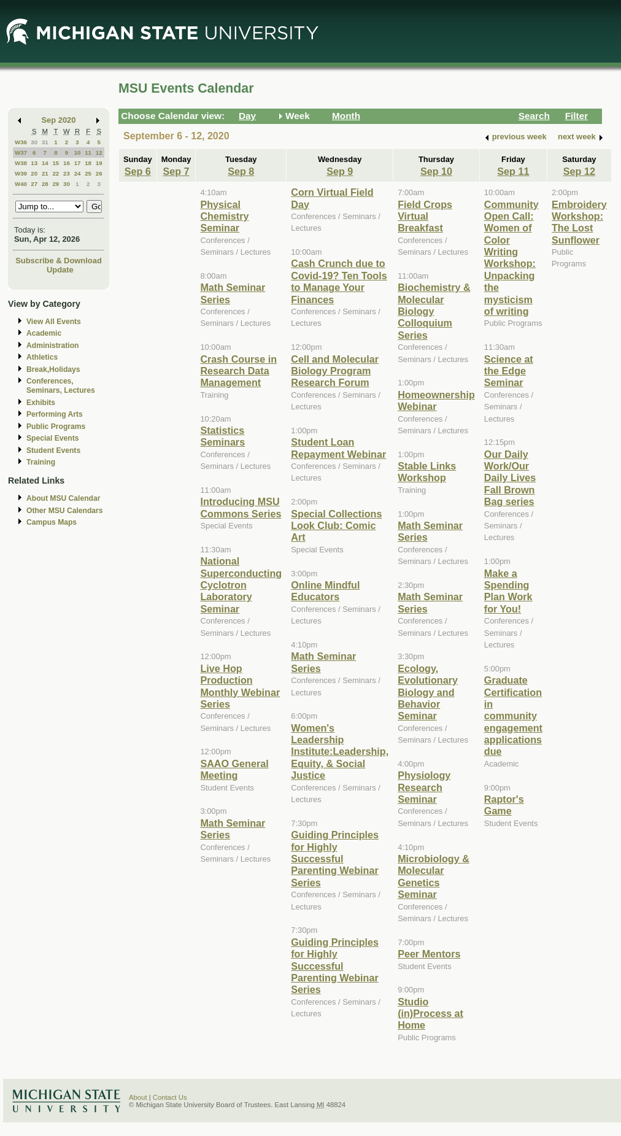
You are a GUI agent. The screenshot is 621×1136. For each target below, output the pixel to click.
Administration (52, 345)
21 (45, 173)
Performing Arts (54, 414)
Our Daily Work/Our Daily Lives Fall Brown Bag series (510, 478)
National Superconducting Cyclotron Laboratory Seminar (241, 584)
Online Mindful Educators (325, 590)
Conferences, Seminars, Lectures (60, 386)
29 (55, 183)
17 (77, 163)
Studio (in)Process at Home (430, 1013)
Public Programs (55, 426)
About (138, 1097)
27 (34, 183)
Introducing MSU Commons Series (240, 507)
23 (66, 173)
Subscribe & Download (58, 260)
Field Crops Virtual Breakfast (425, 216)
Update (60, 269)
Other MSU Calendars (64, 510)
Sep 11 (513, 171)
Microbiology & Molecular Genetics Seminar (433, 876)
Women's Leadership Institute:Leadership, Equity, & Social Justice (339, 751)
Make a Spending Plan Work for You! (508, 591)
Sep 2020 (59, 120)
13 (34, 163)
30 (34, 142)
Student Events (53, 450)
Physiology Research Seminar (424, 787)
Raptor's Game (504, 805)
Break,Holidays (53, 369)
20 (34, 173)
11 (88, 152)
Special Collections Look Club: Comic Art (336, 525)
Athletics (42, 357)
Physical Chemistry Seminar (224, 216)
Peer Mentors (429, 953)
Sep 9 (339, 171)
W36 (21, 142)
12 (99, 152)
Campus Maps (51, 522)
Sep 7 (176, 171)
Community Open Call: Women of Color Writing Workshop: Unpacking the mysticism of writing (511, 258)
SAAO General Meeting (234, 769)
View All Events (53, 321)
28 (45, 183)
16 (66, 163)
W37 (21, 152)
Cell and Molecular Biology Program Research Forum (335, 371)
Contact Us (170, 1097)
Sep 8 (241, 171)
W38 (21, 163)
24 (77, 173)
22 (55, 173)
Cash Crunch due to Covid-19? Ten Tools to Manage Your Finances (339, 281)
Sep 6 (138, 171)
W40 (21, 183)
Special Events (52, 438)
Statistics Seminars (222, 436)
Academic (43, 333)
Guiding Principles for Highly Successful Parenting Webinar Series (335, 858)
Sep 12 (579, 171)
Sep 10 (436, 171)
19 (99, 163)
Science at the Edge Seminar (508, 371)
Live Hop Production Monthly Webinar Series (240, 686)
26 (99, 173)
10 (77, 152)
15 (55, 163)
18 (88, 163)
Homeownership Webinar (436, 400)
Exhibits (40, 402)
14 (45, 163)
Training (40, 462)
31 (45, 142)
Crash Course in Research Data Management (238, 371)
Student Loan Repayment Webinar (338, 447)
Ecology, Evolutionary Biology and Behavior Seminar (428, 692)
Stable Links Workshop (427, 471)
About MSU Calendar (63, 498)
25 (88, 173)
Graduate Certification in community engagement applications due (513, 715)
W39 (21, 173)
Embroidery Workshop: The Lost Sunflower (579, 222)
